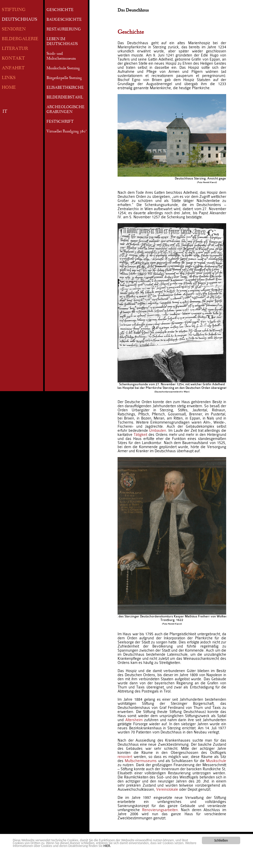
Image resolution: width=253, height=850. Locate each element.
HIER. (107, 846)
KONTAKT (13, 58)
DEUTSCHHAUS (19, 20)
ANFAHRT (13, 68)
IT (5, 112)
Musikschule (216, 761)
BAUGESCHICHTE (64, 20)
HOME (9, 88)
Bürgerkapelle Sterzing (64, 78)
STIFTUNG (14, 10)
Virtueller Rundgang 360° (67, 132)
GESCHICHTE (60, 10)
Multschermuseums (141, 761)
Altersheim (134, 720)
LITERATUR (15, 49)
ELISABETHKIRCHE (65, 88)
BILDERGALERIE (20, 39)
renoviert (125, 757)
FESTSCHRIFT (60, 122)
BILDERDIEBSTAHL (65, 98)
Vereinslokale (167, 789)
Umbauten (157, 430)
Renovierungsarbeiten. (160, 810)
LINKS (9, 78)
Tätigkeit (140, 435)
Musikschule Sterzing (63, 68)
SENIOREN (14, 29)
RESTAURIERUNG (64, 30)
